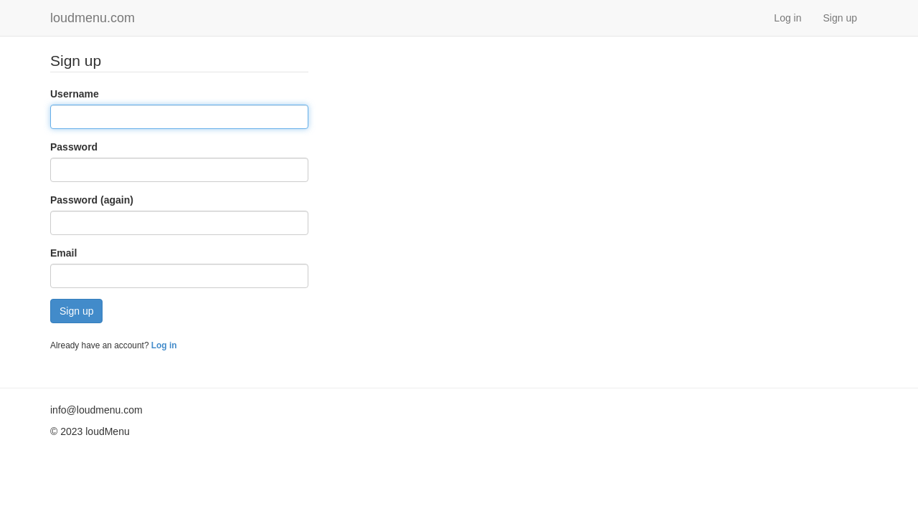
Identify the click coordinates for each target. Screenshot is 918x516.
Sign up (840, 18)
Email (63, 253)
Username (74, 94)
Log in (787, 18)
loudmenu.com (92, 18)
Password (74, 147)
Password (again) (91, 200)
